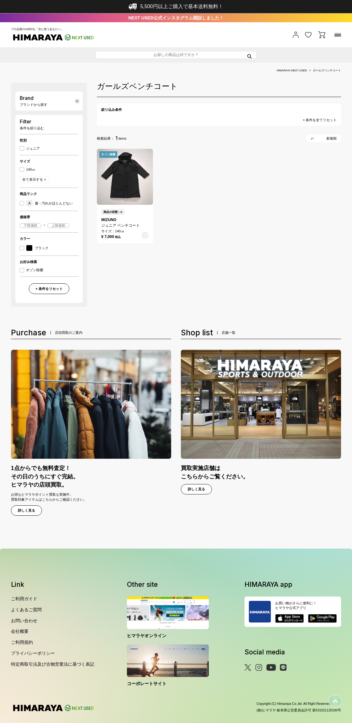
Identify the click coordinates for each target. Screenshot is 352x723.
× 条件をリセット (48, 289)
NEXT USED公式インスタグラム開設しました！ (175, 17)
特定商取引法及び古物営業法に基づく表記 (52, 664)
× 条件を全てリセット (320, 120)
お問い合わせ (24, 620)
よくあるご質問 (26, 609)
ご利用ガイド (24, 598)
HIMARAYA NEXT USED (292, 70)
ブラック (37, 248)
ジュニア (33, 148)
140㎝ (30, 169)
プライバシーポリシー (33, 653)
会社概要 (20, 631)
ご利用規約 (22, 642)
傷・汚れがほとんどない (49, 203)
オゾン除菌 (34, 270)
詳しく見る (26, 510)
